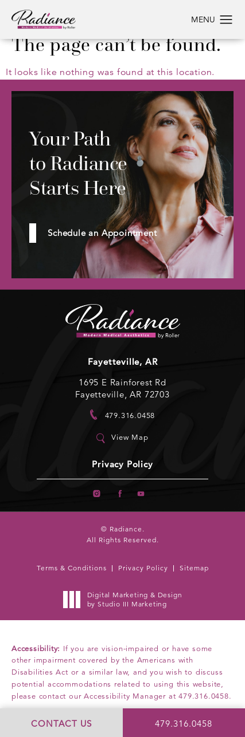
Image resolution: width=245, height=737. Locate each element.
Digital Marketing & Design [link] (125, 599)
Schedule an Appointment (102, 232)
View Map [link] (129, 437)
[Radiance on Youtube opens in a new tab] (141, 494)
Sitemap (194, 567)
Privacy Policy (122, 465)
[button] (226, 20)
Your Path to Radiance (78, 164)
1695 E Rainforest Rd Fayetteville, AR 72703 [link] (122, 388)
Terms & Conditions (72, 567)
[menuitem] (97, 494)
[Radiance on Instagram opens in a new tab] (97, 494)
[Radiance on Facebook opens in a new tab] (119, 494)
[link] (122, 415)
